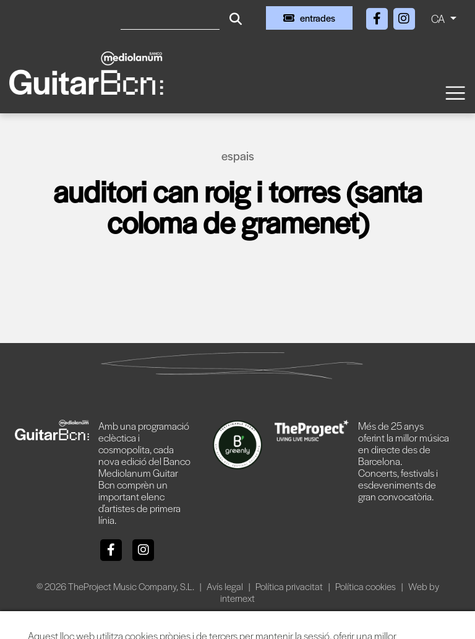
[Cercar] (170, 18)
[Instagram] (404, 16)
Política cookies (366, 586)
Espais (237, 156)
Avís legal (226, 586)
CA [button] (439, 18)
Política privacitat (290, 586)
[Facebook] (378, 16)
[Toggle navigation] (454, 91)
